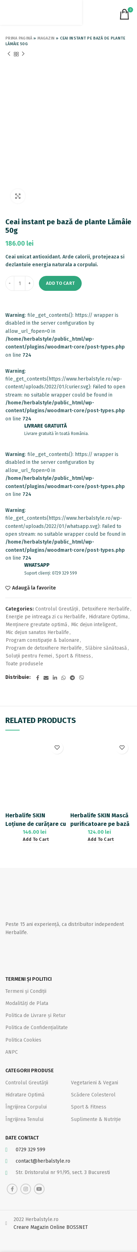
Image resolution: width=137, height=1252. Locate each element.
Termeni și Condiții (25, 991)
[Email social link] (46, 677)
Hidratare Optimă (25, 1095)
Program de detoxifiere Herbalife (44, 648)
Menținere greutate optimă (36, 625)
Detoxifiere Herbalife (106, 609)
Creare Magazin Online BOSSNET (51, 1227)
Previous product (9, 54)
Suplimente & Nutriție (96, 1119)
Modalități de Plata (26, 1003)
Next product (23, 54)
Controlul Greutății (56, 609)
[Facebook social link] (37, 677)
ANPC (11, 1052)
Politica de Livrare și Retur (35, 1015)
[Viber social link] (81, 677)
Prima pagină (18, 38)
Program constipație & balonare (42, 640)
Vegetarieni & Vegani (94, 1083)
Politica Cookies (23, 1040)
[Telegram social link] (72, 677)
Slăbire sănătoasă (106, 648)
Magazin (46, 38)
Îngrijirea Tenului (24, 1119)
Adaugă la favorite (34, 588)
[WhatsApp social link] (63, 677)
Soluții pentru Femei (29, 656)
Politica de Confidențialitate (36, 1028)
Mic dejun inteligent (93, 625)
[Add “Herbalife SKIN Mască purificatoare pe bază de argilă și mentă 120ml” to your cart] (101, 839)
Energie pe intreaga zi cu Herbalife (45, 617)
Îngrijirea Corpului (26, 1107)
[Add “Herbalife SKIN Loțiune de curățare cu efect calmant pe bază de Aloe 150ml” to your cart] (36, 839)
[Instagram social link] (25, 1189)
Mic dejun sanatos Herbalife (37, 632)
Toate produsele (24, 664)
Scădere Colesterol (93, 1095)
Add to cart (60, 283)
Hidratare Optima (108, 617)
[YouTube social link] (39, 1189)
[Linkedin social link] (55, 677)
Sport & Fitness (73, 656)
